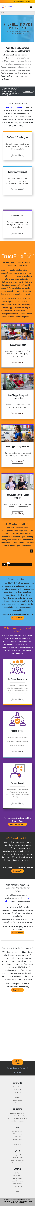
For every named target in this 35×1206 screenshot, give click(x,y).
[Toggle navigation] (31, 7)
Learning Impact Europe (17, 1157)
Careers (17, 1191)
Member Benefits (17, 824)
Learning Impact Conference (17, 1155)
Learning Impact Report (17, 1181)
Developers (17, 1095)
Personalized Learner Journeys (17, 1121)
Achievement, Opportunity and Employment (17, 1115)
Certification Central (17, 1139)
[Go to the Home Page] (6, 6)
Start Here (17, 990)
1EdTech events (9, 635)
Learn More (28, 91)
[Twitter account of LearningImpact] (17, 1072)
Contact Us (18, 871)
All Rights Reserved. (25, 1199)
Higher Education (17, 1092)
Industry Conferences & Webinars (17, 1162)
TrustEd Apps (17, 1097)
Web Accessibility (23, 1201)
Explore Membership (27, 1)
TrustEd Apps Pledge (22, 304)
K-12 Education (17, 1089)
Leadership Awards (17, 1186)
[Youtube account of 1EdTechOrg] (20, 1072)
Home (2, 13)
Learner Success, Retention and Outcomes (17, 1118)
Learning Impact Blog (17, 1183)
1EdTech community (15, 107)
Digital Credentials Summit (17, 1160)
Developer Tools (17, 1136)
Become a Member (17, 1087)
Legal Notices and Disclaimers (21, 1201)
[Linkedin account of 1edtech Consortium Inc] (15, 1072)
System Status (17, 1144)
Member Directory (17, 1175)
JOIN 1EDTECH (17, 1062)
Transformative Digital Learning (17, 1113)
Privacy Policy (6, 1201)
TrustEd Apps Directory (17, 1131)
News (17, 1189)
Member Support (17, 1142)
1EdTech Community (17, 1134)
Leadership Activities (17, 1178)
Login (17, 1)
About (7, 13)
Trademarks (14, 1201)
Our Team (17, 1173)
